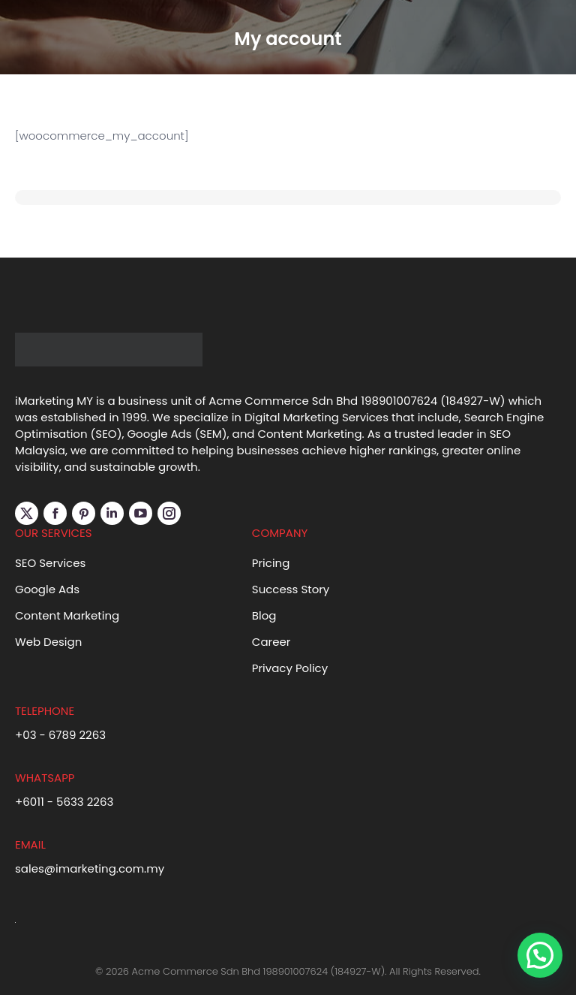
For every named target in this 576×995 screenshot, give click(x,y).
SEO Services (50, 563)
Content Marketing (67, 615)
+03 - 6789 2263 (60, 735)
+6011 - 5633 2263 (64, 802)
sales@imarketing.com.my (89, 868)
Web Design (48, 642)
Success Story (291, 589)
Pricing (271, 563)
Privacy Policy (290, 668)
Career (271, 642)
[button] (540, 955)
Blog (264, 615)
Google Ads (47, 589)
